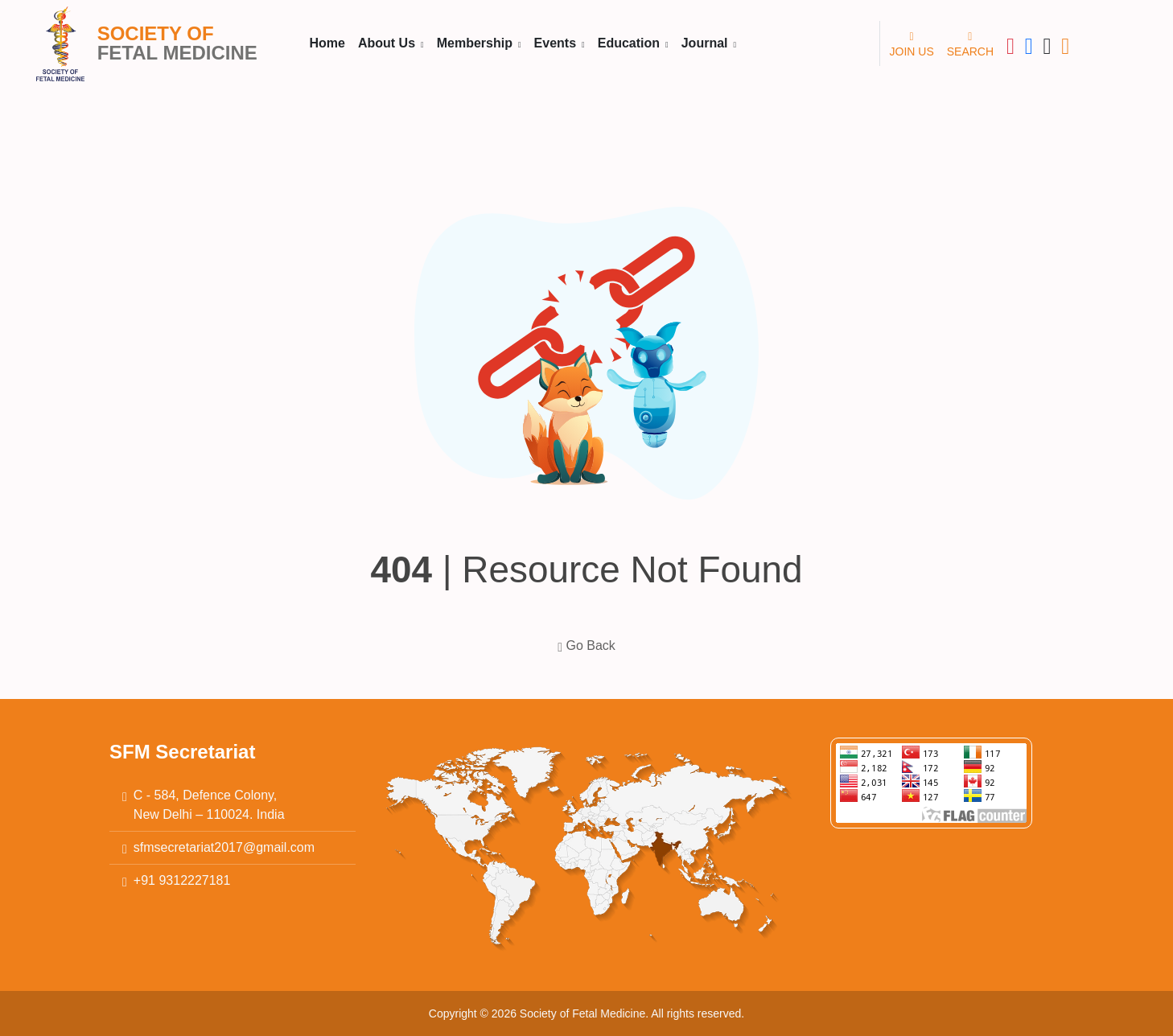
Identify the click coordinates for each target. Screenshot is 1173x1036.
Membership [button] (477, 43)
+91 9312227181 (182, 880)
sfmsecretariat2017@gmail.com (224, 847)
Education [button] (631, 43)
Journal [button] (706, 43)
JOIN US (912, 42)
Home (327, 43)
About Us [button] (388, 43)
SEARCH (970, 42)
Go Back (586, 645)
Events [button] (557, 43)
